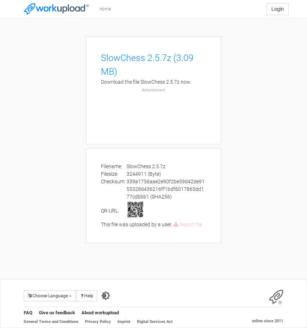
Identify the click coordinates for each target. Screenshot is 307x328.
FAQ (28, 312)
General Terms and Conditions (51, 321)
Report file (187, 224)
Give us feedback (57, 312)
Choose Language (50, 295)
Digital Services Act (155, 321)
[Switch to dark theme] (105, 295)
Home (105, 9)
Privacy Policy (98, 321)
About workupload (100, 312)
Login (277, 9)
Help (87, 295)
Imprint (123, 321)
